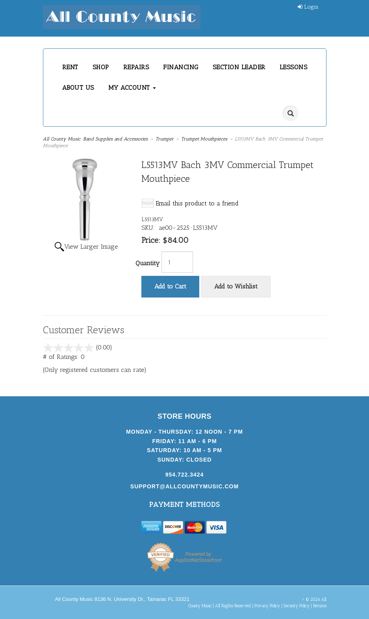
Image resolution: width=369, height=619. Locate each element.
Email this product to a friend (197, 203)
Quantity (147, 263)
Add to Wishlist (236, 286)
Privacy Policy (267, 605)
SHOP (101, 67)
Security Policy (297, 605)
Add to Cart (170, 286)
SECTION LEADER (239, 67)
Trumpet (164, 139)
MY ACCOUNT (132, 87)
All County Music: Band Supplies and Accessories (95, 139)
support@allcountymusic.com (184, 486)
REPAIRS (136, 67)
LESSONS (294, 67)
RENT (70, 67)
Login (308, 7)
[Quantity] (177, 262)
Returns (319, 605)
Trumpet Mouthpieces (204, 139)
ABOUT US (78, 87)
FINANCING (180, 67)
